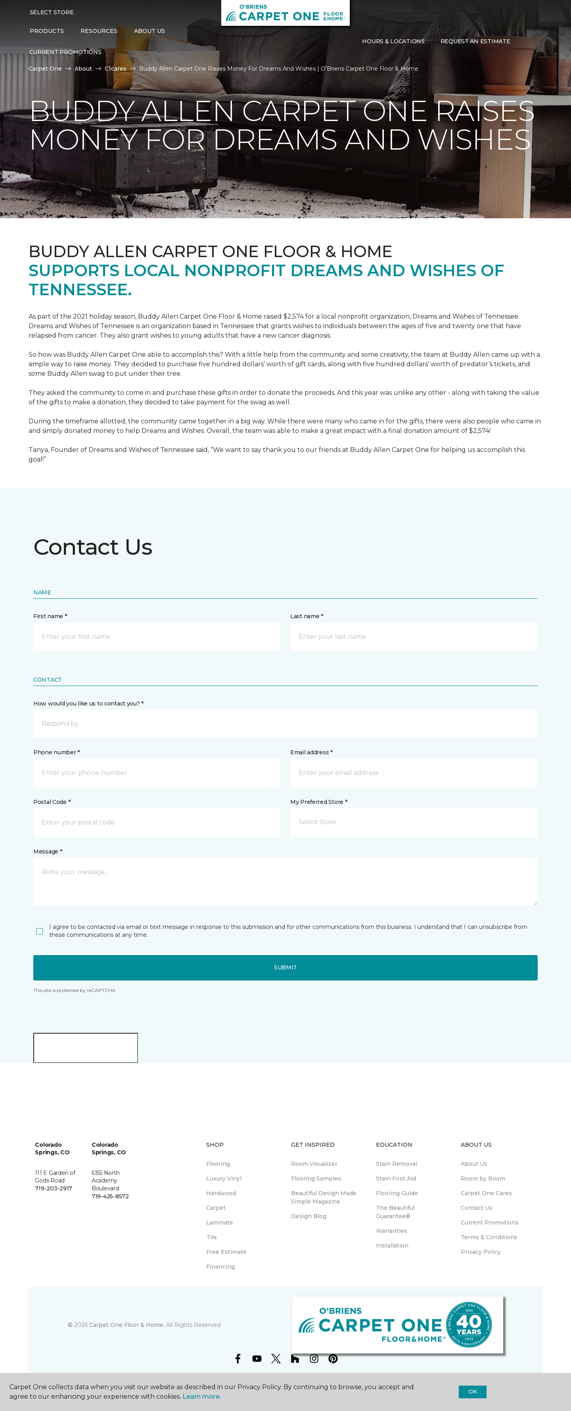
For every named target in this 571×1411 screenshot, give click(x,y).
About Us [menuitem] (474, 1163)
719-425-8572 (110, 1196)
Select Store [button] (52, 12)
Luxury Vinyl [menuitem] (223, 1178)
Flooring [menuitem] (218, 1163)
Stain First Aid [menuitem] (396, 1178)
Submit (285, 967)
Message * (47, 851)
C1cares (115, 68)
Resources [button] (98, 31)
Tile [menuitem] (211, 1237)
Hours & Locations (393, 41)
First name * (50, 616)
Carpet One (45, 68)
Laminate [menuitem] (219, 1222)
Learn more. (201, 1396)
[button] (524, 41)
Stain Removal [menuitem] (396, 1163)
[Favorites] (533, 41)
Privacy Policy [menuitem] (481, 1251)
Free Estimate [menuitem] (226, 1251)
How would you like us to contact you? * (88, 703)
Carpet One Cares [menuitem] (486, 1193)
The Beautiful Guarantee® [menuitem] (395, 1212)
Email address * (311, 752)
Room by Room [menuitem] (483, 1178)
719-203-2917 (53, 1188)
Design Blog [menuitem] (308, 1216)
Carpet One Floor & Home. (127, 1324)
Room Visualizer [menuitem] (314, 1163)
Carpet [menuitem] (216, 1207)
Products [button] (47, 31)
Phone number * (56, 752)
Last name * (306, 616)
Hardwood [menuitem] (221, 1193)
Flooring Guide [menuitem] (397, 1193)
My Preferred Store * (318, 802)
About (83, 68)
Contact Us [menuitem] (476, 1207)
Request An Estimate (475, 41)
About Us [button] (149, 31)
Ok (472, 1391)
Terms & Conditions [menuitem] (489, 1237)
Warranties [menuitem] (391, 1230)
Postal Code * (51, 802)
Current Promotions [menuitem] (65, 52)
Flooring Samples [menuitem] (316, 1178)
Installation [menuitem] (392, 1245)
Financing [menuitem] (220, 1266)
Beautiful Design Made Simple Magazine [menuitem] (323, 1197)
